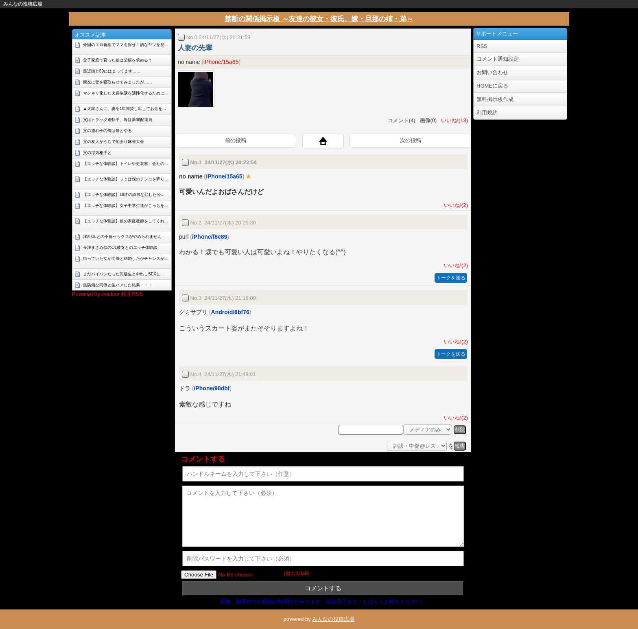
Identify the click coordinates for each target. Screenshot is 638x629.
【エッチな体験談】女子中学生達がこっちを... (125, 205)
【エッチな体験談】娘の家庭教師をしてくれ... (125, 221)
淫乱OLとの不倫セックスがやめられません (122, 236)
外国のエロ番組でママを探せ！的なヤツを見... (125, 44)
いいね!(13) (453, 120)
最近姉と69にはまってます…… (111, 71)
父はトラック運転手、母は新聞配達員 (117, 119)
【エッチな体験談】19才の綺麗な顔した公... (123, 194)
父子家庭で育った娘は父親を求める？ (117, 60)
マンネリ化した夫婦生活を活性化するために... (125, 93)
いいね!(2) (454, 205)
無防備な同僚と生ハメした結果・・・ (117, 285)
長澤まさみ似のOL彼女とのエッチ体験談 (120, 247)
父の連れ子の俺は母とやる (107, 130)
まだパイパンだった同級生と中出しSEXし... (123, 274)
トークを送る (450, 278)
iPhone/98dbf (212, 388)
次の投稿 (410, 140)
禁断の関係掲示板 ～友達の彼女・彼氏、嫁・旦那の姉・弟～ (319, 19)
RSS (481, 46)
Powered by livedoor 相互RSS (107, 294)
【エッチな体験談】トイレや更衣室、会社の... (125, 163)
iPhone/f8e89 (209, 236)
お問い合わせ (492, 72)
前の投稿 (235, 140)
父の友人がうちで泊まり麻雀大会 (113, 141)
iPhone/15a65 (220, 62)
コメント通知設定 (497, 59)
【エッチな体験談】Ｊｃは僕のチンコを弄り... (125, 179)
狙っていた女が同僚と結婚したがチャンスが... (125, 258)
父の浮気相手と (97, 152)
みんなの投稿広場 (22, 4)
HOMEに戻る (492, 86)
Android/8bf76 (230, 312)
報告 (459, 446)
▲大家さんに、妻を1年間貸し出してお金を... (124, 108)
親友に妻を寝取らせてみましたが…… (117, 82)
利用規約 (487, 113)
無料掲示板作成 (494, 99)
